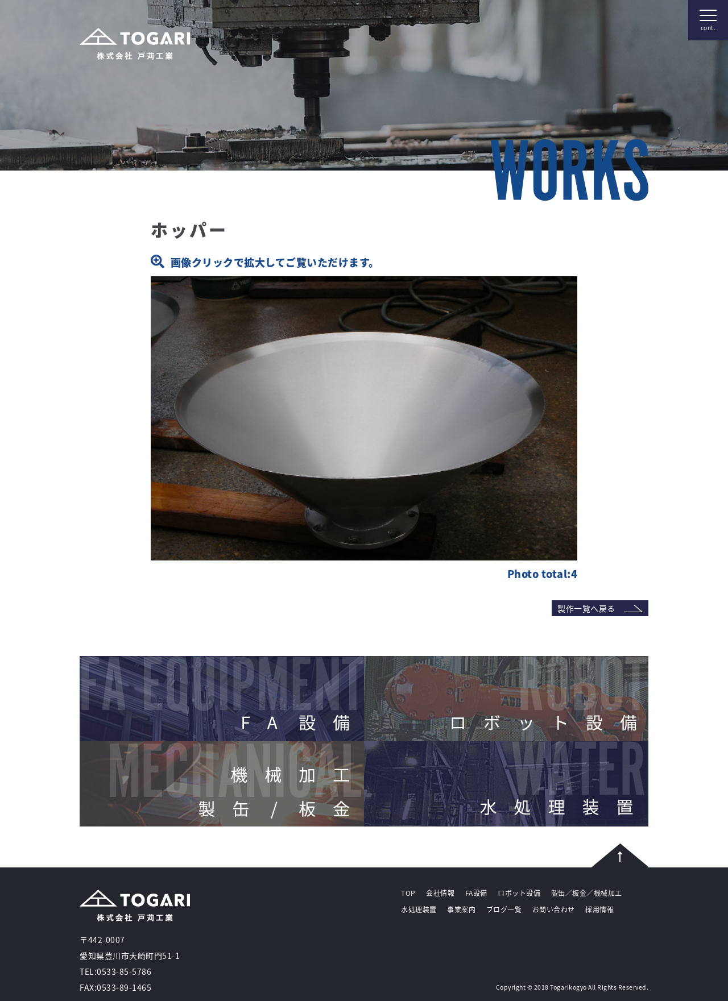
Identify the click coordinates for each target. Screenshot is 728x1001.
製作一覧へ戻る (586, 608)
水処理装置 (419, 909)
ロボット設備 (519, 893)
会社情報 (440, 893)
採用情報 (599, 909)
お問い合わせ (553, 909)
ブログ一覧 (504, 909)
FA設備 (476, 893)
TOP (408, 893)
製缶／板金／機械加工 (586, 893)
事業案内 (461, 909)
